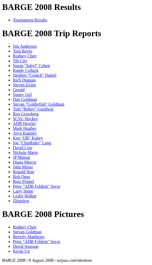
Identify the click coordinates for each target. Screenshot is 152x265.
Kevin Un (21, 251)
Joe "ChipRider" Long (32, 143)
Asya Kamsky (25, 133)
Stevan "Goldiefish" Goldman (38, 104)
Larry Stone (23, 191)
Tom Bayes (22, 51)
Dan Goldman (25, 99)
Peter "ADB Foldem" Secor (36, 186)
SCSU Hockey (25, 118)
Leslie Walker (25, 196)
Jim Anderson (24, 46)
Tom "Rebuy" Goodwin (33, 109)
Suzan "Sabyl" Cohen (31, 65)
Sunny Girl (22, 94)
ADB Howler (24, 123)
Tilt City (20, 60)
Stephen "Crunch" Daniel (34, 75)
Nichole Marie (25, 152)
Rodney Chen (24, 56)
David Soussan (26, 246)
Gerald (19, 89)
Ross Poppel (23, 181)
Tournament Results (30, 20)
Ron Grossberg (26, 114)
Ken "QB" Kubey (28, 138)
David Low (22, 147)
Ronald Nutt (23, 172)
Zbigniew (21, 200)
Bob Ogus (21, 176)
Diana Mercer (24, 162)
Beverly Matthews (29, 236)
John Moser (23, 167)
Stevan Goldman (27, 232)
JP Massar (21, 157)
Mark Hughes (24, 128)
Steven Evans (24, 85)
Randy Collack (26, 70)
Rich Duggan (24, 80)
